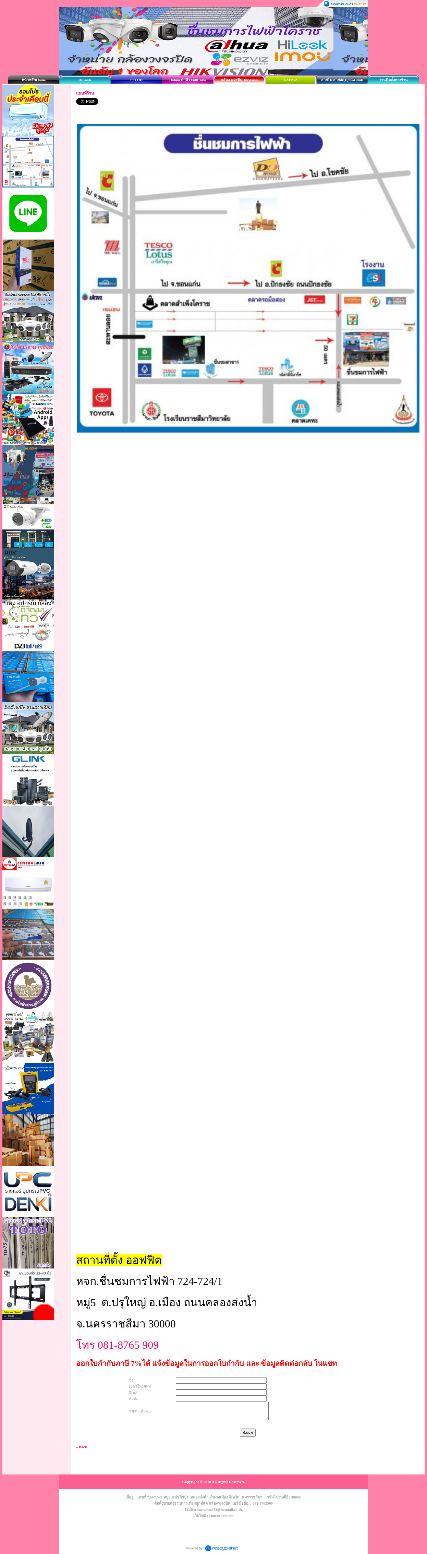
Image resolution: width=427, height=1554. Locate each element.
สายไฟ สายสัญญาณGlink (342, 80)
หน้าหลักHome (34, 80)
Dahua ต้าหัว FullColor (188, 80)
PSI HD (136, 80)
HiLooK (85, 80)
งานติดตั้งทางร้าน (393, 80)
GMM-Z (290, 80)
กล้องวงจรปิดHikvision (239, 80)
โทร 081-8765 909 (119, 1345)
